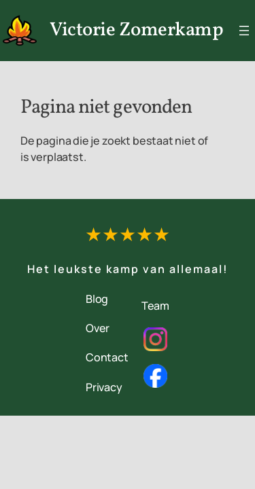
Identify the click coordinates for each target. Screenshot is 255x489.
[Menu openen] (244, 30)
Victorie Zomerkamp (136, 30)
